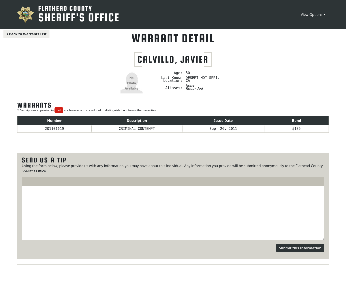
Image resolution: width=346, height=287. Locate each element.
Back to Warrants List (26, 34)
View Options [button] (312, 14)
